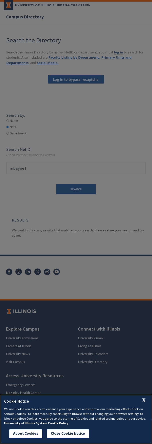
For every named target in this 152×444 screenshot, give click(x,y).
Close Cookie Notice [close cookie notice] (68, 433)
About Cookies (25, 433)
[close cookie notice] (144, 400)
